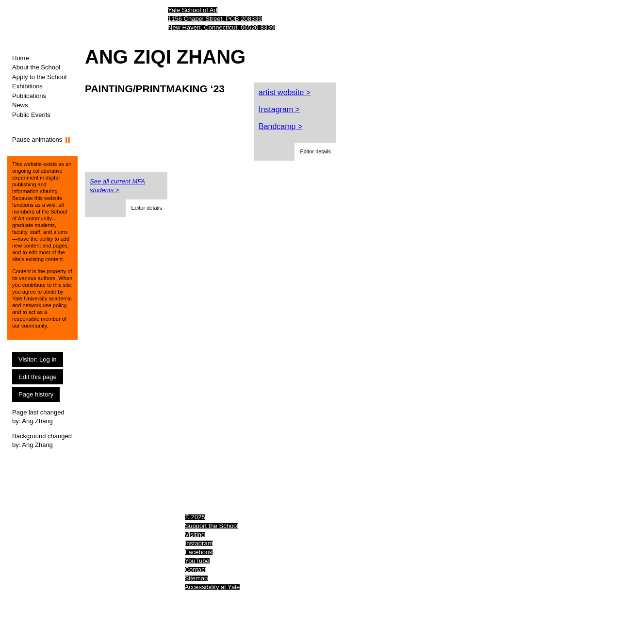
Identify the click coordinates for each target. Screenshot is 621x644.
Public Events (31, 114)
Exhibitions (27, 86)
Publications (29, 95)
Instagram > (279, 109)
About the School (36, 67)
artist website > (284, 92)
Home (20, 58)
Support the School (212, 525)
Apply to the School (39, 77)
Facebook (198, 552)
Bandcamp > (280, 126)
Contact (196, 569)
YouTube (197, 560)
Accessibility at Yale (212, 587)
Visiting (195, 534)
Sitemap (196, 578)
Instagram (199, 543)
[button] (315, 152)
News (20, 105)
